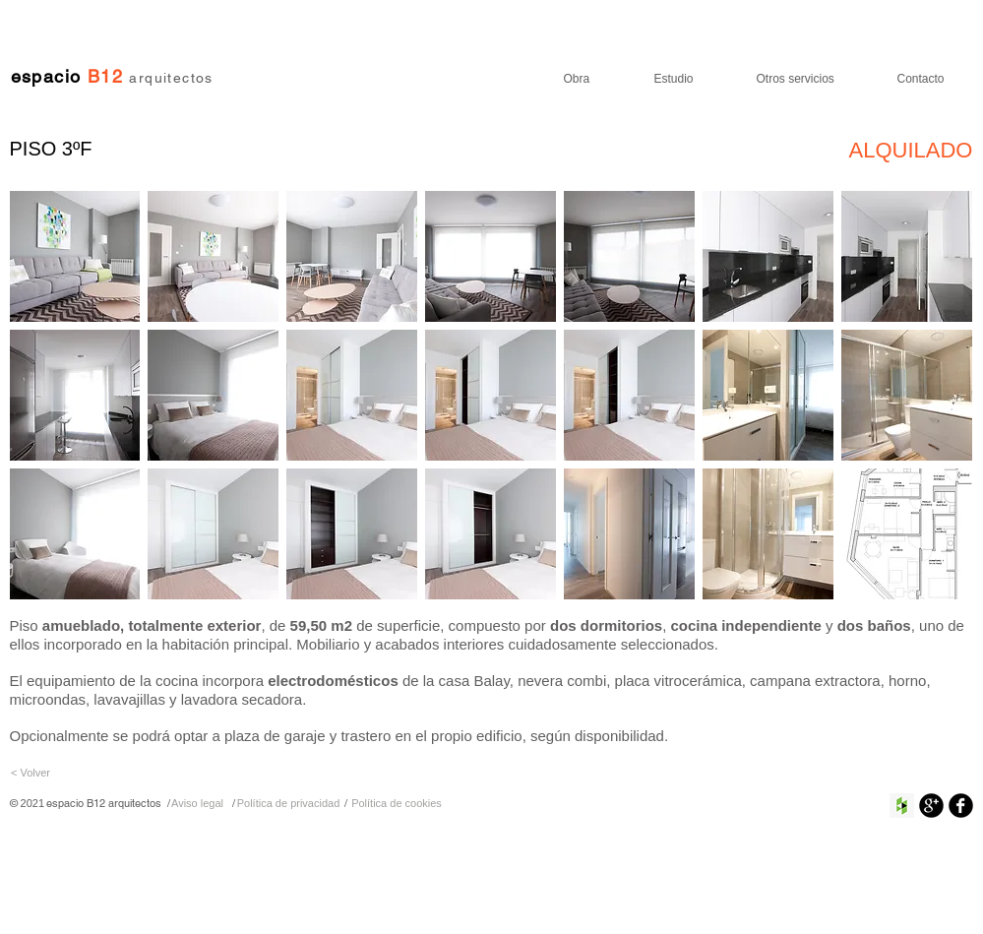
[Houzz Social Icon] (902, 805)
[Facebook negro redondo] (961, 805)
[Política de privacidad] (288, 803)
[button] (75, 256)
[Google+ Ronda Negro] (931, 805)
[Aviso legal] (197, 803)
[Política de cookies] (397, 803)
